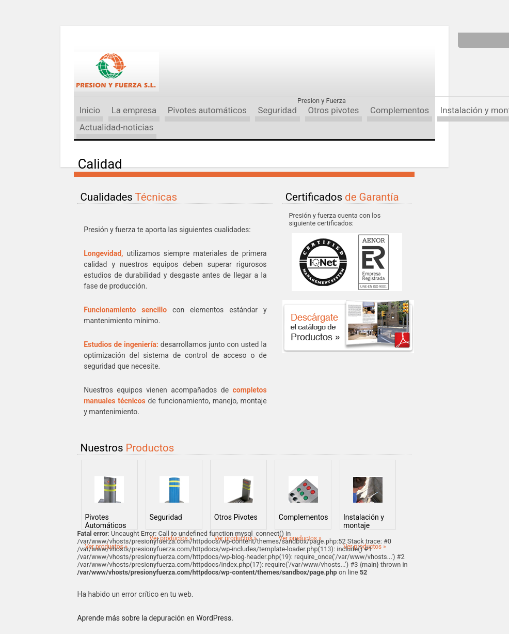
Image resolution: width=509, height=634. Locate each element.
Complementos (399, 110)
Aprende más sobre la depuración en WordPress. (155, 618)
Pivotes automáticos (207, 110)
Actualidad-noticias (116, 127)
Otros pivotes (333, 110)
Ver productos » (106, 546)
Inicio (89, 110)
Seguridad (277, 110)
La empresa (134, 110)
